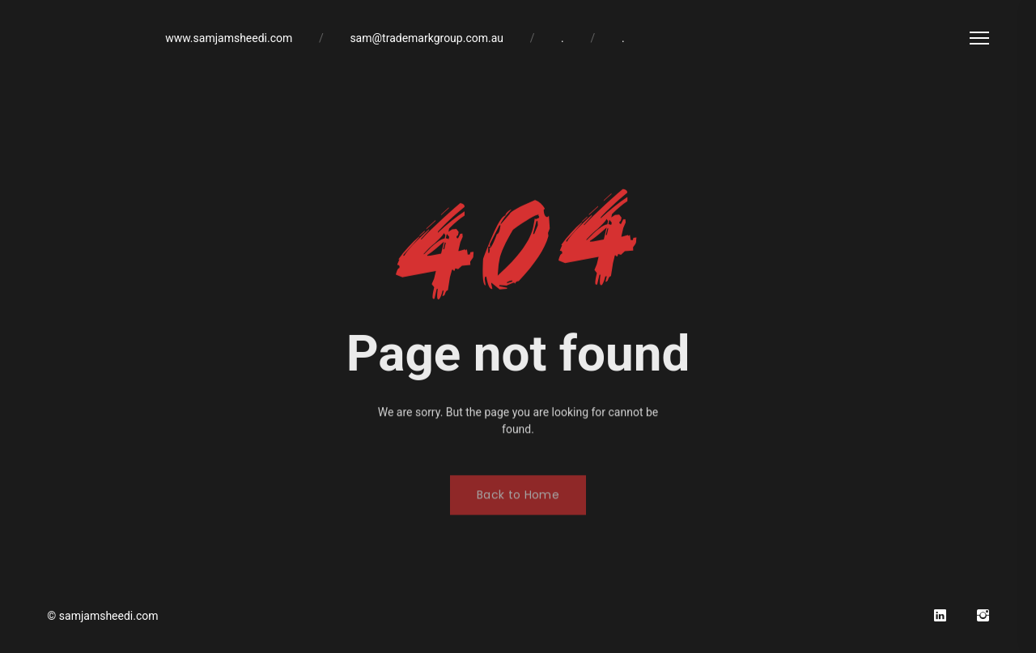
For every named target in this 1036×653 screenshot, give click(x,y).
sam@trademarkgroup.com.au (426, 38)
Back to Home (518, 502)
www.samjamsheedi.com (228, 38)
